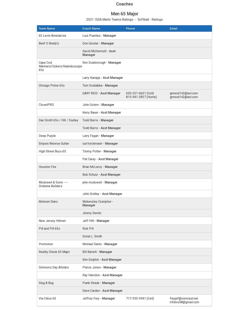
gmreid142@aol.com (184, 93)
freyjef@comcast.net (184, 298)
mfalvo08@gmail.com (184, 302)
